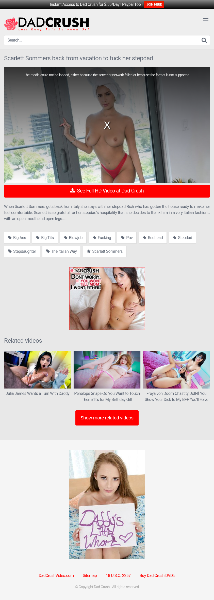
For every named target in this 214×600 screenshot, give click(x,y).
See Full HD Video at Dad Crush (107, 191)
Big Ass (17, 237)
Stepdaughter (22, 251)
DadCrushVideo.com (56, 575)
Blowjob (73, 237)
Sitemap (90, 575)
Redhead (153, 237)
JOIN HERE (154, 4)
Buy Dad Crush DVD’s (157, 575)
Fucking (102, 237)
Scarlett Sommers (105, 251)
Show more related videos (107, 418)
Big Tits (45, 237)
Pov (127, 237)
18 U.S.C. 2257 (118, 575)
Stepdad (182, 237)
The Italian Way (61, 251)
